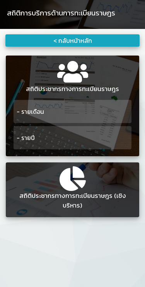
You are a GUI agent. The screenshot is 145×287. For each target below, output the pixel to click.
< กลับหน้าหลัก (72, 40)
